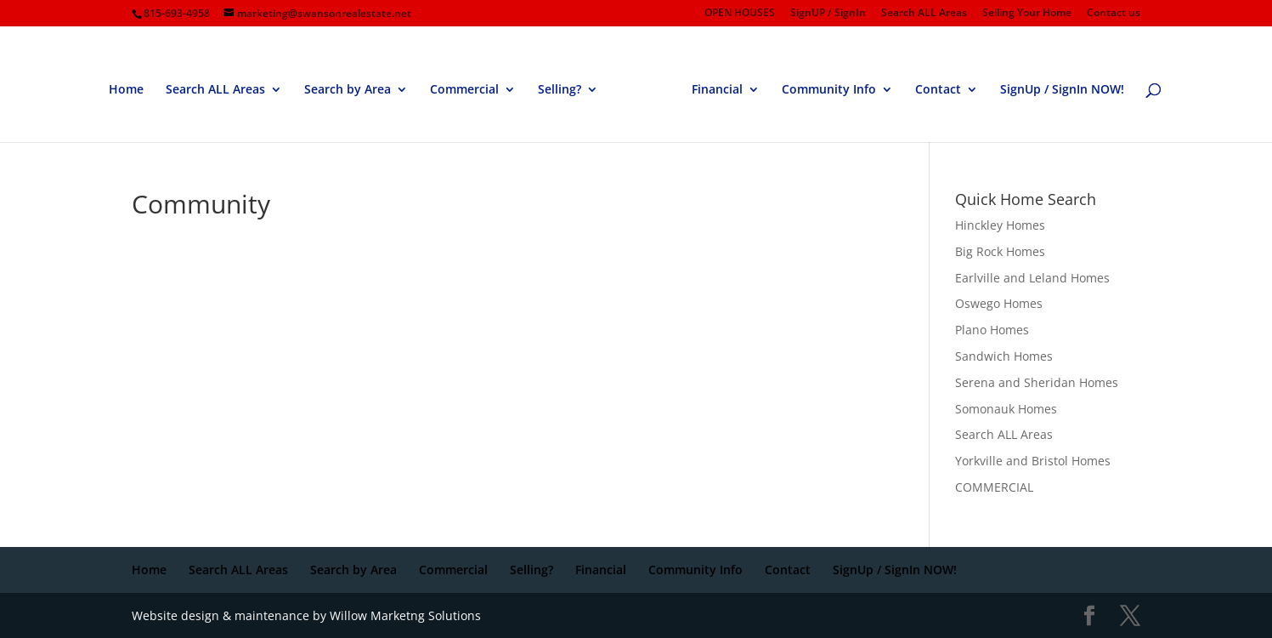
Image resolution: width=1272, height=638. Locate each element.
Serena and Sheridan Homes (1036, 382)
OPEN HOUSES (739, 14)
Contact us (1113, 14)
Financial (717, 90)
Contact (938, 90)
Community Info (829, 90)
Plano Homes (992, 330)
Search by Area (347, 90)
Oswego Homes (999, 303)
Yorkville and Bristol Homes (1033, 461)
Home (126, 90)
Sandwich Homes (1004, 356)
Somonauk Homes (1006, 409)
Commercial (464, 90)
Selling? (559, 90)
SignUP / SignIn (828, 14)
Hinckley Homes (1000, 225)
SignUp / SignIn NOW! (1062, 90)
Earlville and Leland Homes (1032, 278)
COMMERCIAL (994, 487)
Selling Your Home (1026, 14)
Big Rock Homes (1000, 251)
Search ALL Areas (924, 14)
